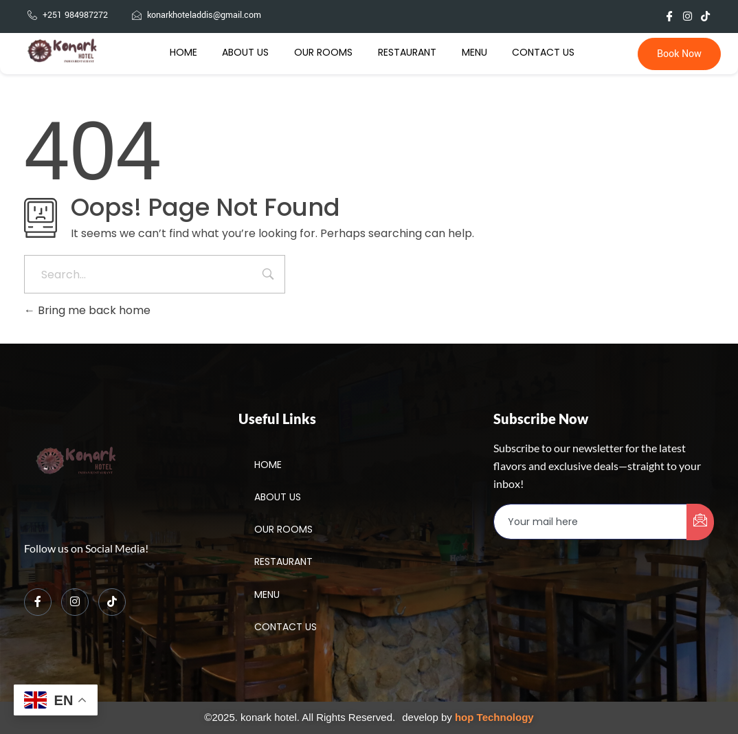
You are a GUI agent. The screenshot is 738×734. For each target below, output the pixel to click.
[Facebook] (38, 602)
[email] (590, 522)
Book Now (679, 54)
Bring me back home (87, 310)
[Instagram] (75, 602)
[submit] (700, 522)
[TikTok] (112, 602)
